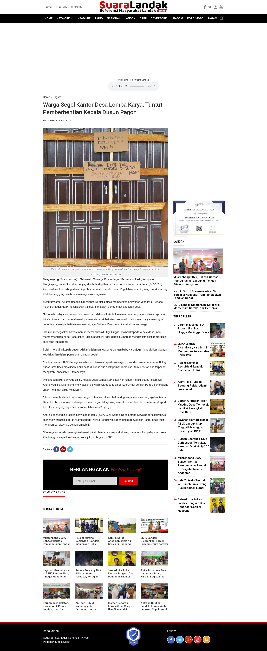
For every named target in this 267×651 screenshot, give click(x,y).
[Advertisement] (133, 50)
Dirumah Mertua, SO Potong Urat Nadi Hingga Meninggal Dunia (193, 328)
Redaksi (48, 637)
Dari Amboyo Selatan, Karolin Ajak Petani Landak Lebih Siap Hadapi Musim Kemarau (56, 609)
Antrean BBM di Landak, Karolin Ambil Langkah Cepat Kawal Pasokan (154, 607)
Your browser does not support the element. (133, 86)
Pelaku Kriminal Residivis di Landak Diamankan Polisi (87, 541)
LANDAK (130, 18)
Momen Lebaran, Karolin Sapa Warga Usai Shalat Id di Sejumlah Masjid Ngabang (120, 609)
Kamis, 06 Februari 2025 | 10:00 (56, 120)
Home (46, 97)
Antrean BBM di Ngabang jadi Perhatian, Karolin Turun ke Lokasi (86, 607)
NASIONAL (113, 18)
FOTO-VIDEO (195, 18)
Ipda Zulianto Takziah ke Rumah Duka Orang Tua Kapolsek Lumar (192, 484)
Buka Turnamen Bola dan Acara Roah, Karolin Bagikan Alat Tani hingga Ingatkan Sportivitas (153, 576)
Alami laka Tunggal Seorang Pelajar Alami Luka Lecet (192, 385)
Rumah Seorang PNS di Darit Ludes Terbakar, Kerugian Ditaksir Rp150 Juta (88, 575)
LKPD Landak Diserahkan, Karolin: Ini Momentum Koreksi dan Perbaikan (154, 542)
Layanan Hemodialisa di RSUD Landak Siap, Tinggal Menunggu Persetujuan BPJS (56, 575)
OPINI (143, 18)
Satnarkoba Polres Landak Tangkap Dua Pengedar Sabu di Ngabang (121, 575)
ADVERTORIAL (160, 18)
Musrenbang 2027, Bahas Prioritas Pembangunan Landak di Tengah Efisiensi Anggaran (56, 544)
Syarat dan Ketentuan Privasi (72, 637)
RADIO (99, 18)
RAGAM (178, 18)
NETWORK (63, 18)
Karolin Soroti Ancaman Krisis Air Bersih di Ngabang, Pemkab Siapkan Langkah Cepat (119, 544)
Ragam (57, 97)
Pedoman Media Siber (56, 641)
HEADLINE (84, 18)
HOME (49, 18)
